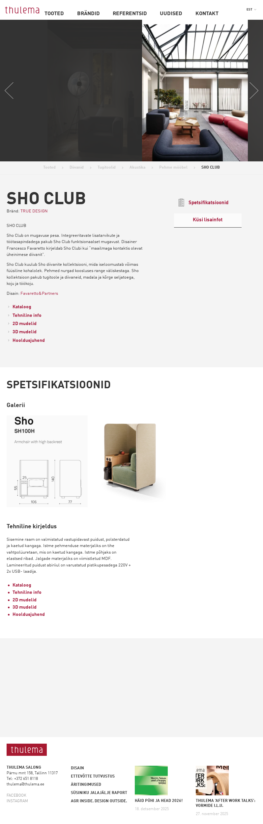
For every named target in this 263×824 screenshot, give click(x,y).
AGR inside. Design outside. (99, 801)
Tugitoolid (107, 158)
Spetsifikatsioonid (202, 193)
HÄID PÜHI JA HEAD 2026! (159, 801)
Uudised (172, 14)
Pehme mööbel (173, 158)
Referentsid (130, 14)
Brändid (87, 14)
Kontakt (208, 14)
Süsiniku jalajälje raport (99, 793)
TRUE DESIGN (34, 201)
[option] (184, 86)
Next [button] (253, 85)
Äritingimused (86, 785)
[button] (251, 9)
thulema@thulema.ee (25, 784)
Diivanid (77, 158)
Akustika (137, 158)
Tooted (52, 14)
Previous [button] (9, 85)
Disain (77, 768)
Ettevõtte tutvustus (93, 777)
